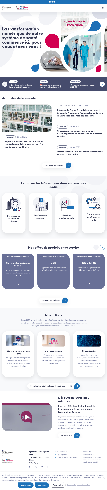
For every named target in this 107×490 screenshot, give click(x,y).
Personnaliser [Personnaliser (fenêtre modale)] (58, 485)
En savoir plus (66, 435)
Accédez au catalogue (51, 300)
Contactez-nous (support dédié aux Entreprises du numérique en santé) (91, 459)
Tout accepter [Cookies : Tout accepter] (25, 485)
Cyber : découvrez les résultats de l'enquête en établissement (20, 86)
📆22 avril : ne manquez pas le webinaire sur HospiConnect (50, 86)
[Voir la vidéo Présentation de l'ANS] (27, 417)
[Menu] (53, 2)
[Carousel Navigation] (99, 247)
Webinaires (86, 451)
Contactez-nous (88, 454)
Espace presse (61, 454)
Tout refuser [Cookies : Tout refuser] (41, 485)
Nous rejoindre (61, 451)
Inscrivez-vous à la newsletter (66, 457)
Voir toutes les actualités (54, 165)
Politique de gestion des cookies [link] (78, 485)
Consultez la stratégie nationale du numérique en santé (51, 386)
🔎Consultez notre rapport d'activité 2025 (82, 86)
